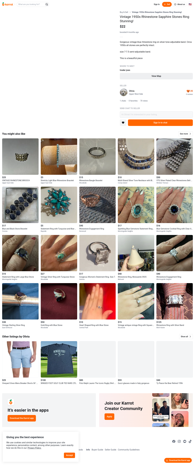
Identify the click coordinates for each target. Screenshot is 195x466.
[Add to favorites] (123, 122)
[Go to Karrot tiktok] (190, 441)
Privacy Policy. (37, 445)
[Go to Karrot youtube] (184, 441)
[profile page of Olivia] (123, 92)
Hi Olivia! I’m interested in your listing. (156, 114)
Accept (70, 452)
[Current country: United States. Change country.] (190, 4)
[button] (185, 133)
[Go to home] (7, 4)
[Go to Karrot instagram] (179, 441)
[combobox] (31, 4)
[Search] (47, 4)
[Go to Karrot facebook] (174, 441)
